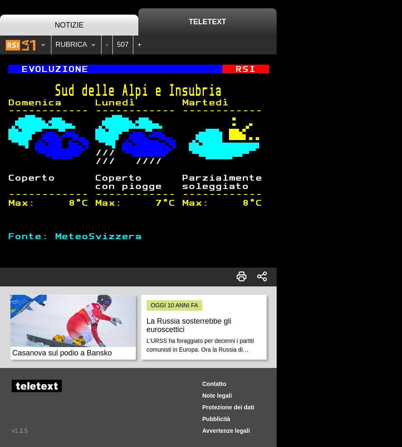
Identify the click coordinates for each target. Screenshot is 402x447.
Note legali (217, 395)
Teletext (207, 22)
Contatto (214, 384)
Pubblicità (216, 419)
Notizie (69, 25)
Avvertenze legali (226, 430)
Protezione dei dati (228, 407)
